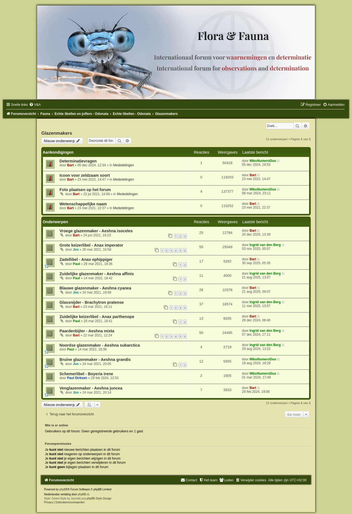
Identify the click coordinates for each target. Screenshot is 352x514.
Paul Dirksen (77, 378)
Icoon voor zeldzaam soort (84, 175)
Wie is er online (56, 425)
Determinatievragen (78, 161)
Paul (76, 264)
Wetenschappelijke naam (83, 204)
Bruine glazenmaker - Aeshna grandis (95, 359)
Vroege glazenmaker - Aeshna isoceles (96, 231)
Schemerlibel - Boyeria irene (86, 374)
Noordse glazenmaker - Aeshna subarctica (99, 345)
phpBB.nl (83, 494)
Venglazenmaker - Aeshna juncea (90, 388)
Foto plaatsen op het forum (85, 189)
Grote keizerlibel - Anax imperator (91, 245)
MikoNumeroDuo (262, 161)
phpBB (63, 489)
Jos (76, 250)
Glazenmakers (56, 133)
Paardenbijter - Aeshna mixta (86, 331)
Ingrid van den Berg (265, 245)
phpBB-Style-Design (99, 498)
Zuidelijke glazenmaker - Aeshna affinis (96, 274)
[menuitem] (35, 105)
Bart (70, 165)
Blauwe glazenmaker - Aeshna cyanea (95, 288)
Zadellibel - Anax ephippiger (85, 259)
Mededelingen (123, 165)
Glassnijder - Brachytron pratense (91, 302)
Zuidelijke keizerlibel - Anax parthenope (96, 316)
